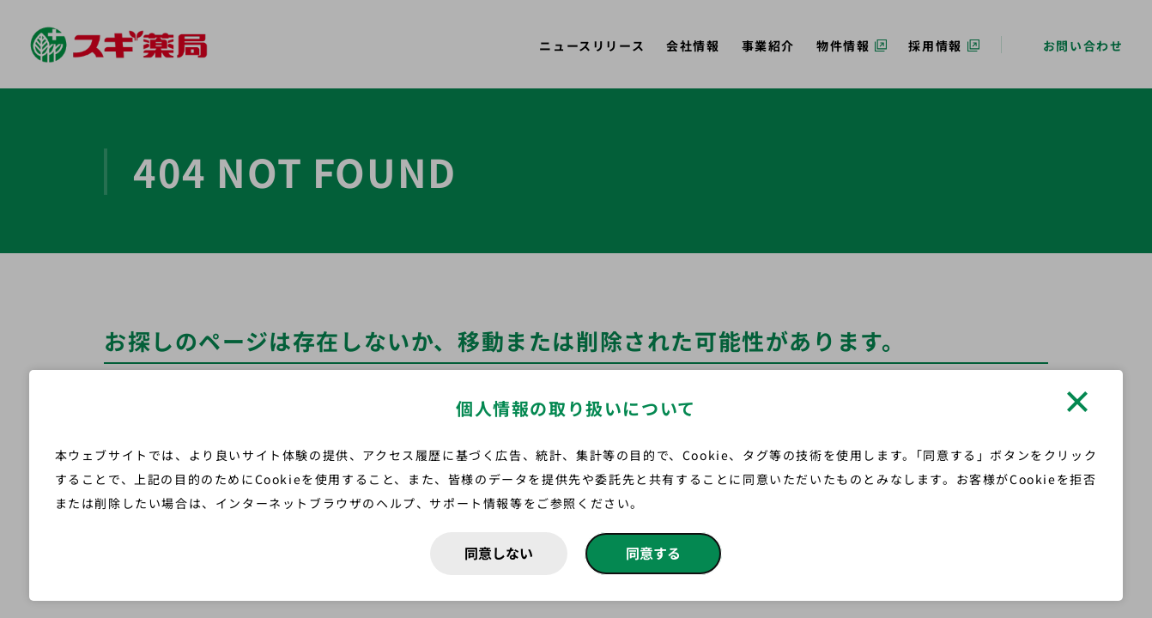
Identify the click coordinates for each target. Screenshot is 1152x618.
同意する (653, 552)
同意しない (498, 552)
